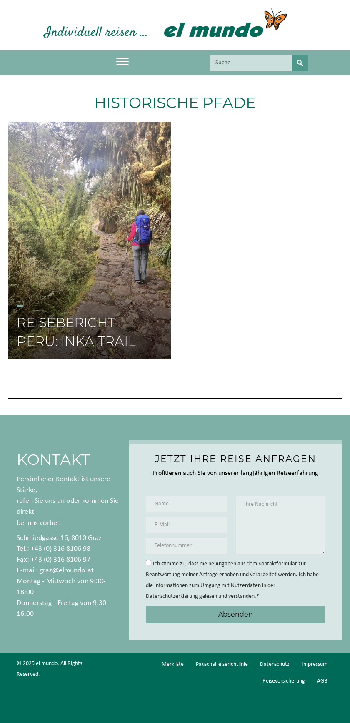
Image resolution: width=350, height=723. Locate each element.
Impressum (315, 664)
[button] (235, 614)
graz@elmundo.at (67, 571)
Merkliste (173, 664)
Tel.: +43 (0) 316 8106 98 (53, 549)
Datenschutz (275, 664)
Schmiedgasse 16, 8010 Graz (59, 538)
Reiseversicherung (283, 681)
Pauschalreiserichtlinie (222, 664)
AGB (322, 681)
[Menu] (122, 62)
